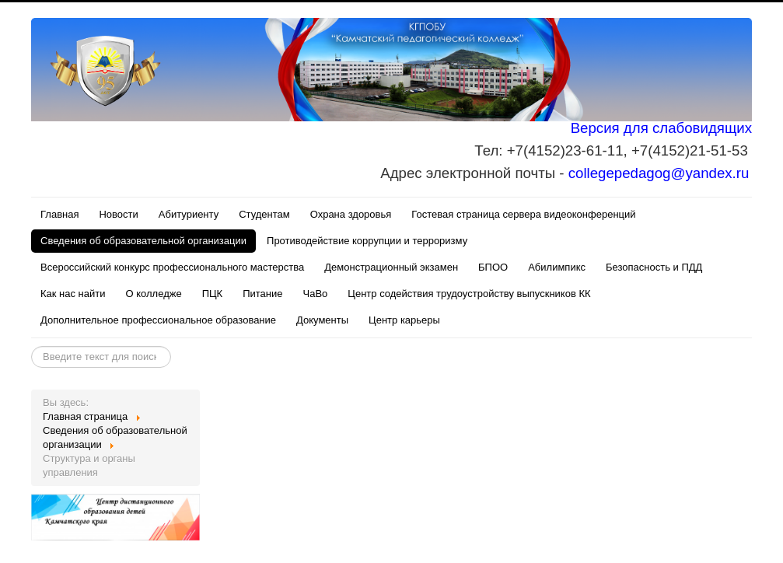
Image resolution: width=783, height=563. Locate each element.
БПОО (493, 267)
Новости (118, 214)
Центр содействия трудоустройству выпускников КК (469, 293)
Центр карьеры (404, 320)
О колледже (154, 293)
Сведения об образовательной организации (143, 241)
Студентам (264, 214)
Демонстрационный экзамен (391, 267)
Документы (322, 320)
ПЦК (212, 293)
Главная (59, 214)
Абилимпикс (557, 267)
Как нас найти (73, 293)
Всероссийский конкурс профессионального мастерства (172, 267)
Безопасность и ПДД (654, 267)
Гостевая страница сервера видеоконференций (523, 214)
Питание (262, 293)
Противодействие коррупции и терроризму (367, 241)
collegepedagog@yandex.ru (659, 173)
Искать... (31, 346)
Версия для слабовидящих (661, 128)
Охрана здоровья (351, 214)
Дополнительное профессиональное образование (158, 320)
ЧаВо (315, 293)
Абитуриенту (188, 214)
